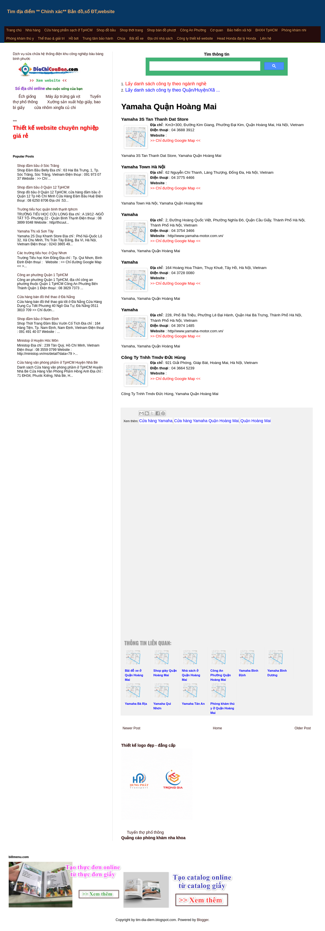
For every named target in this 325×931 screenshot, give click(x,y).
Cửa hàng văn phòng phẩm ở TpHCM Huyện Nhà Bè (57, 363)
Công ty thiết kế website (195, 39)
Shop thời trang (131, 30)
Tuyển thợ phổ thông (145, 832)
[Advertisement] (216, 490)
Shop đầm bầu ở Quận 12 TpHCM (43, 187)
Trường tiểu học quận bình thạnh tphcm (47, 209)
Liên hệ (265, 39)
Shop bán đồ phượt (161, 30)
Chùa (121, 39)
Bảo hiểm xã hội (239, 30)
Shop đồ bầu (106, 30)
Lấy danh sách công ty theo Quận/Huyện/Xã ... (172, 90)
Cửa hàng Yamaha (155, 420)
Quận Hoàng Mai (256, 420)
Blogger (202, 920)
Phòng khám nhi (294, 30)
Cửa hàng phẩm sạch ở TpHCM (68, 30)
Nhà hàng (32, 30)
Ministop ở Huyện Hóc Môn (37, 341)
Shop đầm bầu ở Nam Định (38, 319)
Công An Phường (193, 30)
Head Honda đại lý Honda (236, 39)
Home (217, 728)
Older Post (302, 728)
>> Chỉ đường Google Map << (175, 140)
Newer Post (131, 728)
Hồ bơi (73, 39)
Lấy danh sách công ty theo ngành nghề (165, 83)
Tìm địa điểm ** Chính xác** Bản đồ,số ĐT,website (61, 11)
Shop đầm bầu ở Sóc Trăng (38, 166)
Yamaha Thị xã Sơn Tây (35, 231)
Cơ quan (216, 30)
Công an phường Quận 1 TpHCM (42, 275)
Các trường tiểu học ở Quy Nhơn (42, 253)
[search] (204, 66)
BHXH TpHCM (266, 30)
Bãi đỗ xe (136, 39)
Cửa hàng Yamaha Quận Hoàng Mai (206, 420)
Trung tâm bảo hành (97, 39)
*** (58, 130)
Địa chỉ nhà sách (160, 39)
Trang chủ (13, 30)
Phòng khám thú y (20, 39)
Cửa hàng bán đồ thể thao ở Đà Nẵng (46, 297)
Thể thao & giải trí (51, 39)
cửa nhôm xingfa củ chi (55, 107)
